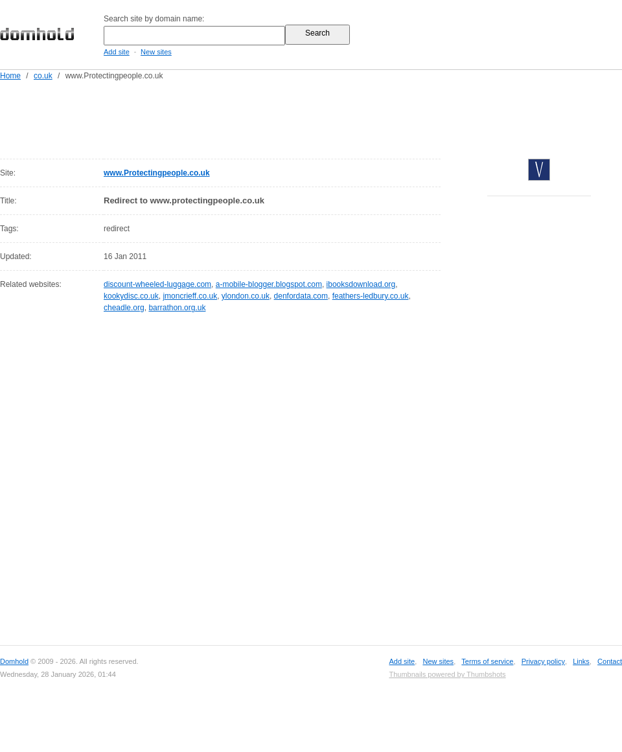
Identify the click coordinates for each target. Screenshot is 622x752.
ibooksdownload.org (361, 284)
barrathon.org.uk (176, 307)
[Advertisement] (335, 117)
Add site (117, 52)
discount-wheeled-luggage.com (157, 284)
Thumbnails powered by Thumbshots (447, 674)
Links (581, 661)
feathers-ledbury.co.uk (370, 296)
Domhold (14, 661)
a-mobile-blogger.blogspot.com (269, 284)
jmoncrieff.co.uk (190, 296)
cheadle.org (124, 307)
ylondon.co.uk (246, 296)
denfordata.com (301, 296)
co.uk (43, 75)
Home (10, 75)
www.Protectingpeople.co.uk (157, 172)
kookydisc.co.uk (131, 296)
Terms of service (487, 661)
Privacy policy (543, 661)
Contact (609, 661)
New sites (156, 52)
